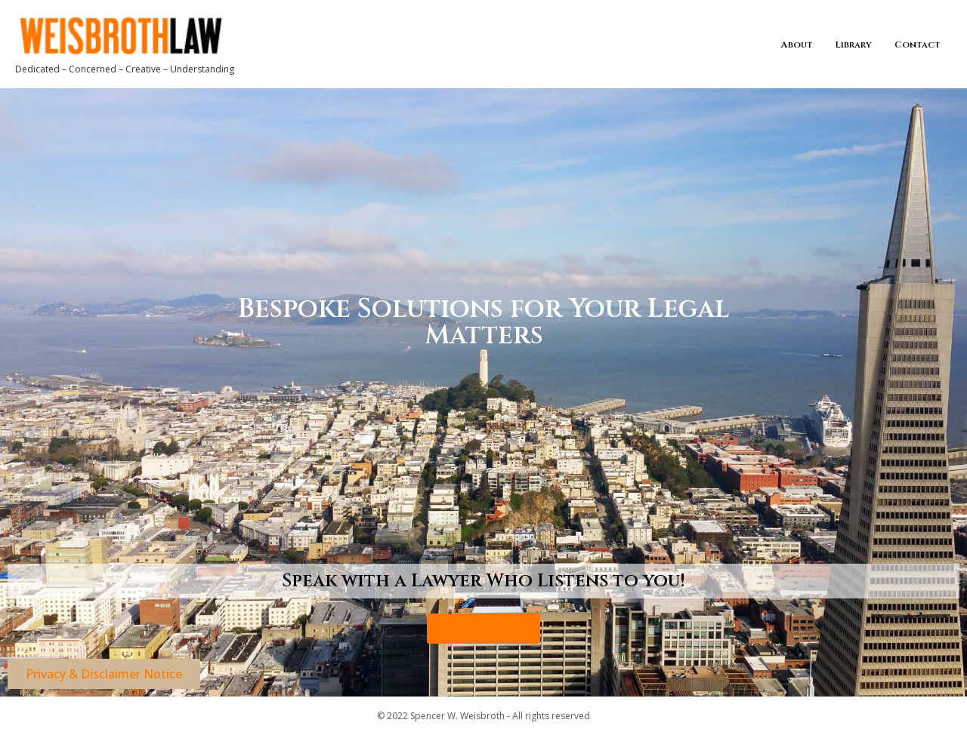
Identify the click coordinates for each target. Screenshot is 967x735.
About (797, 44)
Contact (917, 44)
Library (854, 44)
